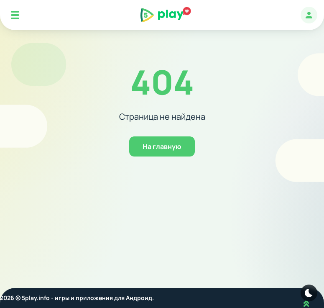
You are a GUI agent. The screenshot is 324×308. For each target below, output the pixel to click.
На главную (162, 146)
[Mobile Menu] (15, 15)
